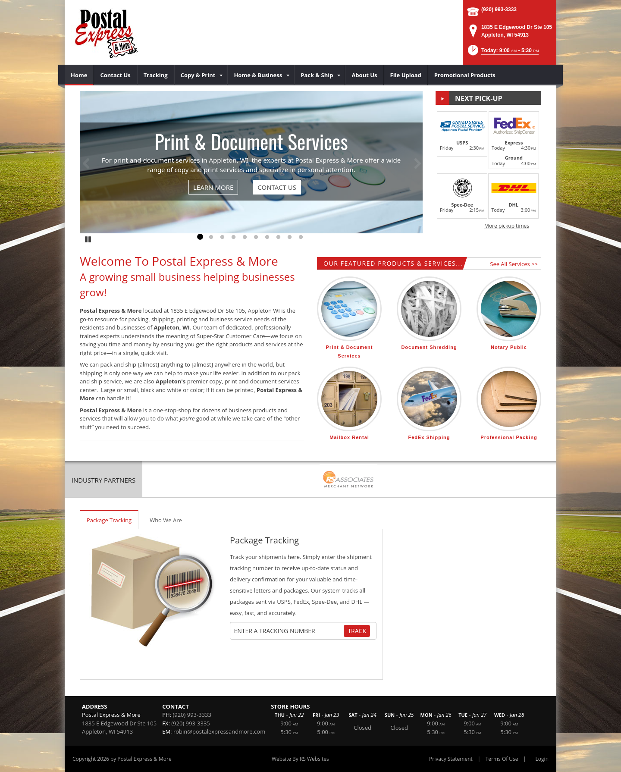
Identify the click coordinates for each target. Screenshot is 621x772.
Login (542, 759)
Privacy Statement (451, 759)
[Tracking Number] (288, 631)
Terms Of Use (502, 759)
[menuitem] (79, 75)
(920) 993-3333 (499, 9)
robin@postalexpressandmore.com (219, 731)
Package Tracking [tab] (109, 520)
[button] (502, 53)
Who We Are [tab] (166, 520)
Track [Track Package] (357, 631)
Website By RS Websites (300, 759)
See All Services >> (514, 264)
